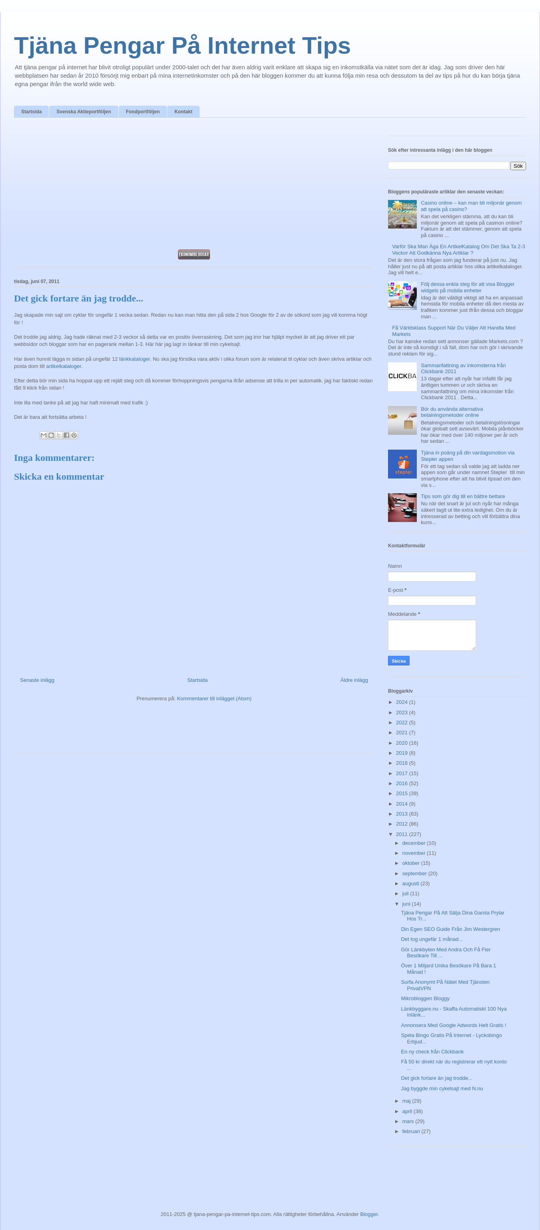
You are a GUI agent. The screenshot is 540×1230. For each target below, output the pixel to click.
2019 (402, 753)
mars (409, 1121)
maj (407, 1101)
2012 (402, 824)
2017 (402, 773)
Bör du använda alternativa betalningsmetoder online (452, 412)
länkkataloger (134, 359)
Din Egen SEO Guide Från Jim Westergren (450, 929)
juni (407, 904)
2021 (402, 733)
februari (412, 1131)
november (414, 853)
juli (406, 893)
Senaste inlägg (37, 680)
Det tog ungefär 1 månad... (432, 939)
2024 (402, 702)
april (408, 1111)
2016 (402, 783)
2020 (402, 743)
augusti (411, 883)
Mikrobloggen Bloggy (425, 998)
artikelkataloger (63, 366)
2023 (402, 712)
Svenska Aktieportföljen (83, 112)
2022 (402, 723)
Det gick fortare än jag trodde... (436, 1078)
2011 (402, 834)
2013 (402, 814)
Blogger (369, 1214)
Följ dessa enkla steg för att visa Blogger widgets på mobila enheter (467, 287)
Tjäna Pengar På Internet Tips (182, 45)
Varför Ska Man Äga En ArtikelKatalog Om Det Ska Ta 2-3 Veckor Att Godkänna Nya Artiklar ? (458, 249)
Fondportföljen (143, 112)
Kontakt (183, 112)
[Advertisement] (194, 186)
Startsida (31, 112)
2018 (402, 763)
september (415, 873)
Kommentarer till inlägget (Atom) (214, 698)
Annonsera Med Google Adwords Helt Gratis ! (453, 1025)
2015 (402, 793)
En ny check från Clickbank (432, 1052)
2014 (402, 804)
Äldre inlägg (354, 680)
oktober (411, 863)
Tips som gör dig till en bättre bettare (463, 496)
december (414, 843)
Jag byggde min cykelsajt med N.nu (442, 1088)
